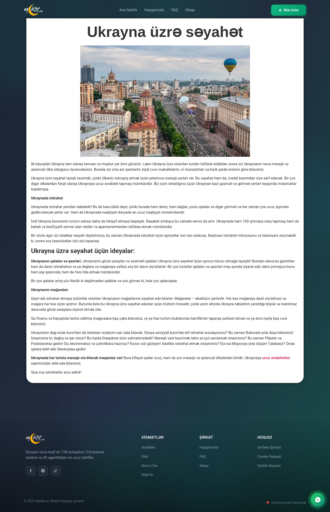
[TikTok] (56, 469)
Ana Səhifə (128, 10)
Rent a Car (150, 465)
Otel (145, 455)
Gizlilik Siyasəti (269, 465)
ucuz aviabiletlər (275, 358)
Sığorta (147, 474)
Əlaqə (190, 10)
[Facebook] (31, 469)
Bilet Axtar (288, 10)
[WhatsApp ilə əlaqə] (317, 499)
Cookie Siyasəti (269, 455)
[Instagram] (43, 469)
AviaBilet (149, 445)
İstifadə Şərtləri (269, 445)
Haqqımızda (154, 10)
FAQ (174, 10)
